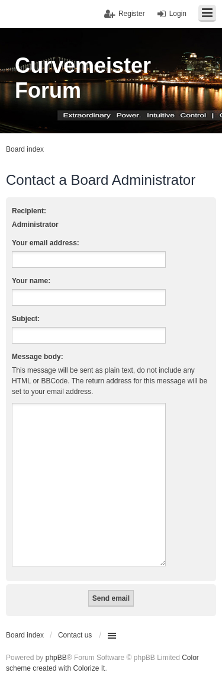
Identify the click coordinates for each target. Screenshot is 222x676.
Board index (25, 621)
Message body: (37, 357)
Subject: (26, 319)
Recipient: (29, 211)
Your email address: (45, 243)
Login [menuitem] (177, 13)
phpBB (56, 643)
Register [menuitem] (131, 13)
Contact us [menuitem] (75, 621)
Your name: (31, 281)
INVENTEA (120, 665)
